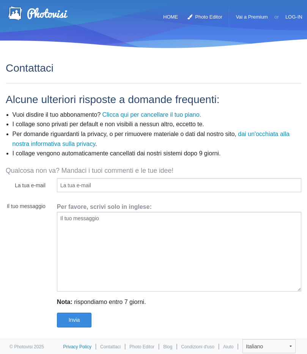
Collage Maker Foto (38, 13)
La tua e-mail (30, 185)
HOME (170, 17)
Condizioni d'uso (197, 346)
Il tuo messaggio (26, 206)
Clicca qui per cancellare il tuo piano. (152, 114)
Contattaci (110, 346)
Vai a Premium (252, 17)
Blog (167, 346)
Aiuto (228, 346)
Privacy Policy (77, 346)
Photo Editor (204, 17)
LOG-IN (293, 17)
